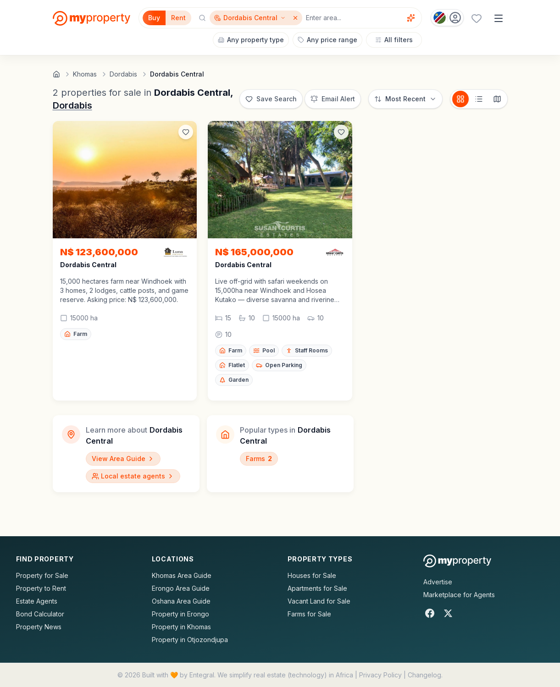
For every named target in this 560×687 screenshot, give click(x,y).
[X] (448, 613)
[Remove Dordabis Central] (296, 18)
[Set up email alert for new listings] (333, 99)
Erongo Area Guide (181, 588)
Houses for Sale (312, 575)
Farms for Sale (309, 614)
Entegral (201, 675)
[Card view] (460, 99)
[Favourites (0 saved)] (476, 18)
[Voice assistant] (411, 18)
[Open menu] (498, 18)
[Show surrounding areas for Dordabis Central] (250, 18)
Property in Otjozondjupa (190, 639)
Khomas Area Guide (181, 575)
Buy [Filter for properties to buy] (154, 18)
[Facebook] (429, 613)
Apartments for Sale (317, 588)
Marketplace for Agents (459, 595)
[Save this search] (271, 99)
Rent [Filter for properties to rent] (178, 18)
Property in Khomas (181, 627)
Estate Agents (36, 601)
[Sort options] (405, 99)
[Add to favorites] (185, 132)
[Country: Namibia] (447, 17)
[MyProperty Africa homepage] (457, 561)
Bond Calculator (40, 614)
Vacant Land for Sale (319, 601)
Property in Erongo (180, 614)
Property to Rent (41, 588)
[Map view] (497, 99)
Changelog (424, 675)
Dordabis (72, 105)
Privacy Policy (380, 675)
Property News (38, 627)
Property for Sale (42, 575)
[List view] (479, 99)
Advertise (437, 582)
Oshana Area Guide (181, 601)
